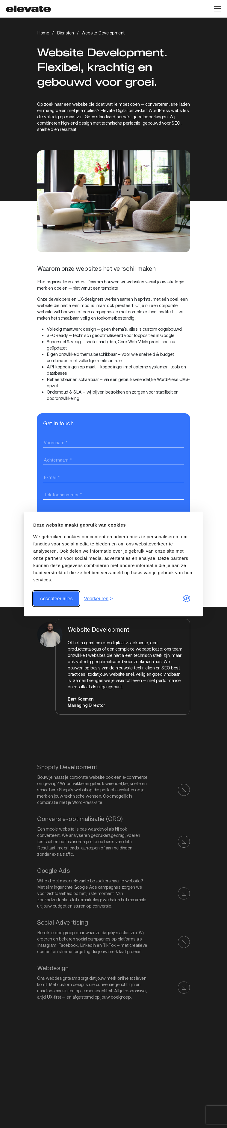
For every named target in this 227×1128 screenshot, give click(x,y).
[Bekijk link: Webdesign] (113, 982)
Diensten (65, 32)
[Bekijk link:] (113, 887)
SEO (176, 122)
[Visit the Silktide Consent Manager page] (186, 599)
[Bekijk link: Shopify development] (113, 784)
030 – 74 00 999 (53, 1094)
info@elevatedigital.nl (57, 1100)
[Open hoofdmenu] (217, 8)
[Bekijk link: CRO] (113, 835)
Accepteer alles (56, 598)
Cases (43, 1125)
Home (43, 32)
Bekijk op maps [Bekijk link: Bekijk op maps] (51, 1066)
